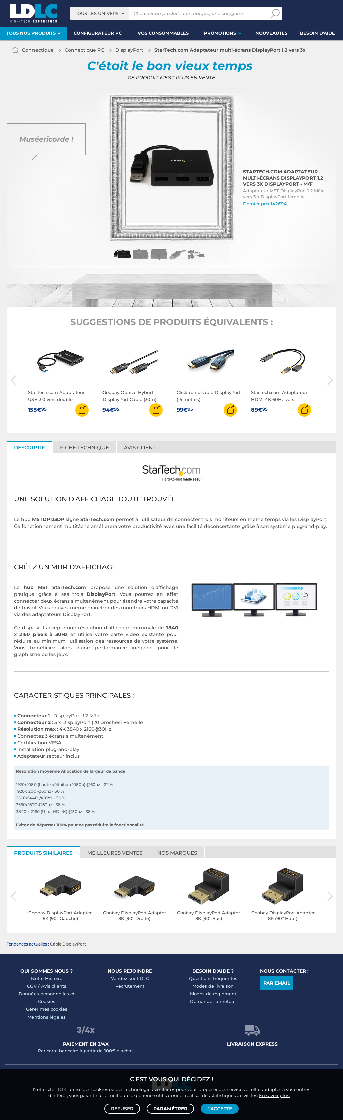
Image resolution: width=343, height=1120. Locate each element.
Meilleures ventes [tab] (114, 853)
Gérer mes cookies (46, 1009)
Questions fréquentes (213, 978)
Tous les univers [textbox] (96, 13)
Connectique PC (84, 50)
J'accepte (219, 1109)
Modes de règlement (213, 993)
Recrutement (129, 986)
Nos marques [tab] (177, 853)
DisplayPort (129, 50)
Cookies (46, 1001)
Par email (276, 983)
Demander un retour (213, 1001)
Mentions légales (46, 1017)
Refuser (122, 1109)
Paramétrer (170, 1109)
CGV (32, 986)
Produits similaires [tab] (43, 853)
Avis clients (53, 986)
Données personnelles (44, 993)
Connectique (38, 50)
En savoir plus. (274, 1095)
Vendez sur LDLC (130, 978)
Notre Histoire (46, 978)
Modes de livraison (213, 986)
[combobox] (99, 13)
